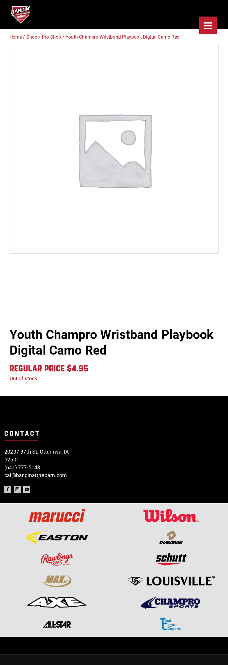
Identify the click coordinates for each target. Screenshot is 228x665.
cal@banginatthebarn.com (35, 475)
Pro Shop (51, 37)
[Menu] (208, 25)
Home (16, 37)
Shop (31, 37)
